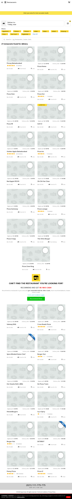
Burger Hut (41, 354)
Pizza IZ (40, 471)
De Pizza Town (42, 384)
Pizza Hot (41, 94)
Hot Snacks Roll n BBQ (15, 384)
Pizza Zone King (28, 266)
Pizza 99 (10, 124)
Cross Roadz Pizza (44, 324)
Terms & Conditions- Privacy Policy (46, 492)
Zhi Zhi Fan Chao (43, 181)
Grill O (39, 124)
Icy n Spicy (41, 412)
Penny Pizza (11, 471)
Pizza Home (41, 66)
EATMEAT (40, 441)
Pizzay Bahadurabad (14, 63)
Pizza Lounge (42, 209)
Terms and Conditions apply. (36, 295)
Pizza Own (11, 94)
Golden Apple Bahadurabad (17, 151)
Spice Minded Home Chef (16, 354)
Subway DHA (11, 324)
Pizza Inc (40, 151)
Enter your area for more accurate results (36, 13)
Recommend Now (36, 299)
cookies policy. (21, 497)
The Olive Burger (43, 239)
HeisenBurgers (12, 412)
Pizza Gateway (12, 209)
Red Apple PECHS (13, 181)
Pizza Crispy (11, 239)
